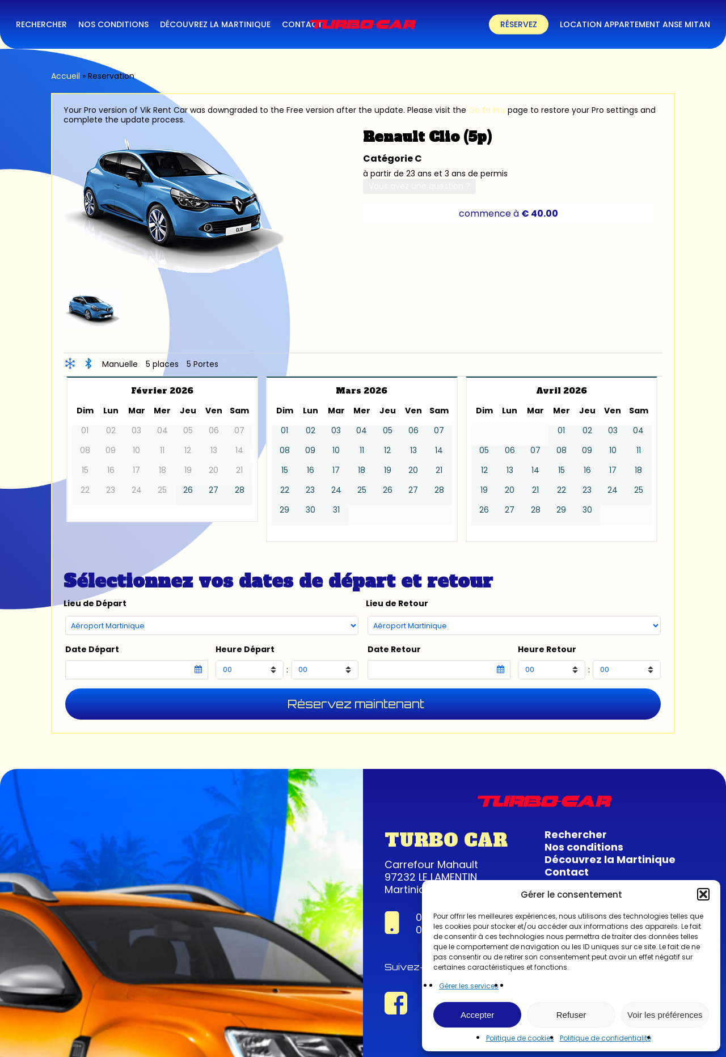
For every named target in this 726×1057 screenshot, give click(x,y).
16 (310, 470)
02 (310, 431)
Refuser (571, 1015)
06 (413, 431)
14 (439, 450)
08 (285, 450)
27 (213, 490)
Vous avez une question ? (419, 186)
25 (361, 490)
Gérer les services (469, 986)
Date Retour (394, 649)
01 (284, 431)
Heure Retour (547, 649)
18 (361, 470)
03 (336, 431)
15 (284, 470)
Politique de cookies (520, 1038)
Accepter (477, 1015)
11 (362, 450)
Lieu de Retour (397, 603)
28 (239, 490)
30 (310, 510)
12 (387, 450)
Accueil (65, 76)
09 (310, 450)
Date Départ (92, 649)
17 (336, 470)
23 (310, 490)
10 (336, 450)
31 (336, 510)
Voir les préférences (665, 1015)
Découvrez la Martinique (610, 859)
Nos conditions (583, 847)
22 (284, 490)
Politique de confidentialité (605, 1038)
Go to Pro (486, 110)
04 (361, 431)
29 (284, 510)
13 (413, 450)
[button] (703, 894)
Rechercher (575, 834)
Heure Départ (245, 649)
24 (336, 490)
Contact (566, 872)
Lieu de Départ (95, 603)
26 (188, 490)
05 (387, 431)
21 (439, 470)
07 (439, 431)
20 (413, 470)
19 (387, 470)
